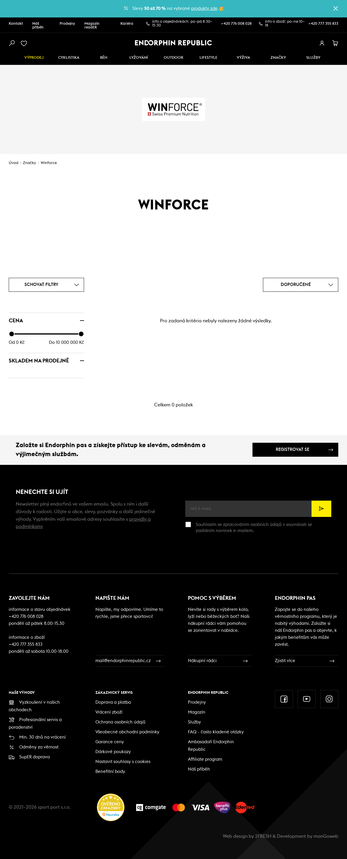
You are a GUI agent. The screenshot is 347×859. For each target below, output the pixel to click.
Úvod (13, 163)
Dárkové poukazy (113, 752)
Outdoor (173, 58)
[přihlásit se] (322, 43)
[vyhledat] (11, 43)
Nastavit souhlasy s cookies (122, 762)
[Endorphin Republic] (173, 42)
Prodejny (67, 24)
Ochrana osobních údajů (120, 722)
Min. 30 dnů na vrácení (42, 737)
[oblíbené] (25, 43)
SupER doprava (34, 757)
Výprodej (34, 58)
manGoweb (326, 836)
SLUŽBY (313, 58)
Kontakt (16, 24)
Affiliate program (205, 759)
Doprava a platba (113, 702)
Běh (103, 58)
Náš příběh (38, 25)
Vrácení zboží (108, 712)
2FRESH (263, 836)
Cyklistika (68, 58)
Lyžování (138, 58)
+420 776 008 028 (236, 24)
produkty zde (204, 8)
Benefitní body (110, 771)
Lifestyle (208, 58)
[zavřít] (335, 8)
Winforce (49, 163)
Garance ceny (109, 742)
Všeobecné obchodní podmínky (127, 732)
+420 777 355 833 (323, 24)
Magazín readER (91, 25)
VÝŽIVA (243, 58)
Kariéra (126, 24)
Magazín (196, 712)
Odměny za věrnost (38, 747)
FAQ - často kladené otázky (216, 732)
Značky (278, 58)
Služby (194, 722)
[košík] (335, 43)
